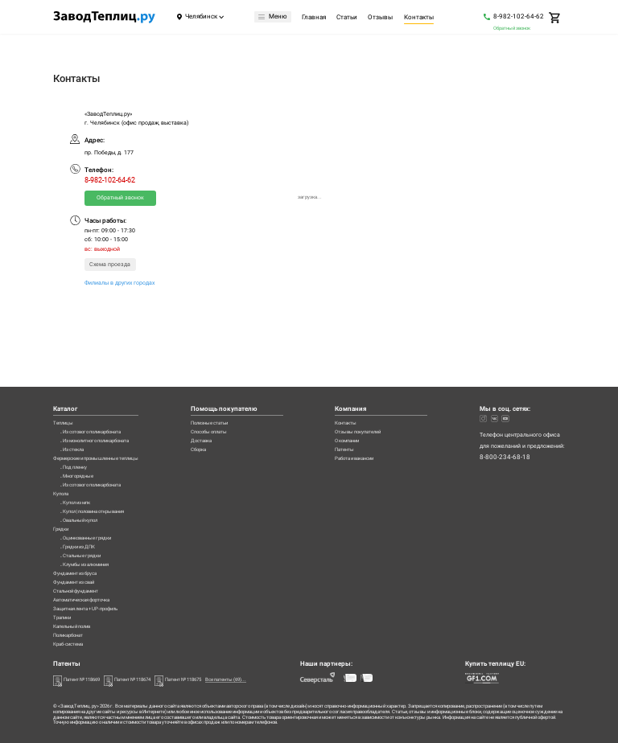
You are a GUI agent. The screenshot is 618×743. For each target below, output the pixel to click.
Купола (62, 451)
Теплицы (64, 360)
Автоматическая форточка (89, 587)
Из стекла (76, 393)
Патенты (355, 393)
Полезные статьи (232, 360)
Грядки (62, 496)
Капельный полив (77, 621)
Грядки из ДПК (83, 519)
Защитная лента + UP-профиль (94, 598)
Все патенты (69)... (265, 679)
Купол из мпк (81, 462)
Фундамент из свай (79, 564)
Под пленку (78, 417)
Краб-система (72, 644)
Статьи (348, 17)
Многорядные (81, 428)
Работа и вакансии (369, 405)
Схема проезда (109, 264)
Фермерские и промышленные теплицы (106, 405)
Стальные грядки (86, 530)
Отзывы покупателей (372, 371)
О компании (360, 382)
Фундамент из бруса (80, 553)
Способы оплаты (231, 371)
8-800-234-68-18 (505, 395)
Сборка (219, 393)
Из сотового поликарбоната (100, 371)
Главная (315, 17)
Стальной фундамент (81, 575)
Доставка (222, 382)
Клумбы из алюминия (92, 541)
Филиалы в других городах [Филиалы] (119, 282)
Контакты (420, 17)
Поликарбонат (72, 632)
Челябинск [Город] (201, 16)
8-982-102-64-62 (518, 16)
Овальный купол (85, 484)
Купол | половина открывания (103, 473)
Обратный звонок (511, 28)
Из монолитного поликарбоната (106, 382)
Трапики (64, 610)
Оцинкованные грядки (93, 508)
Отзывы (382, 17)
